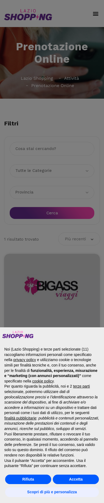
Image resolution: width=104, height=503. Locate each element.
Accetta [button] (76, 479)
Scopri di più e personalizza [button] (52, 492)
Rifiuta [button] (28, 479)
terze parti (81, 386)
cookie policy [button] (43, 381)
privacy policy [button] (24, 360)
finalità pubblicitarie (20, 418)
